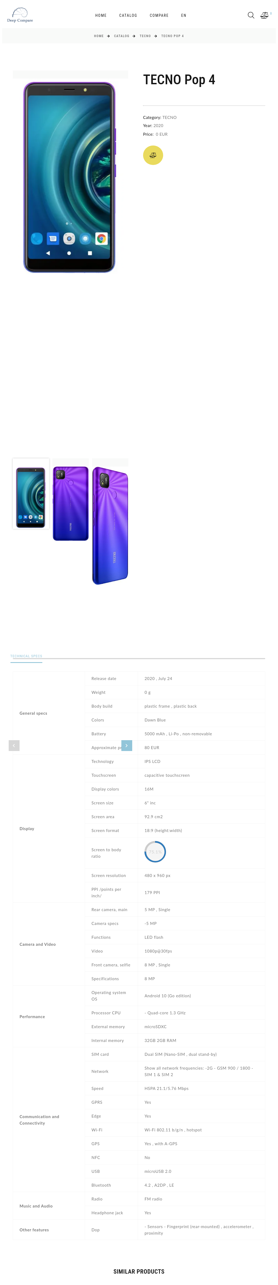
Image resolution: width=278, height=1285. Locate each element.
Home (101, 15)
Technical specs (29, 656)
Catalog (128, 15)
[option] (70, 173)
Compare (159, 15)
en (184, 15)
